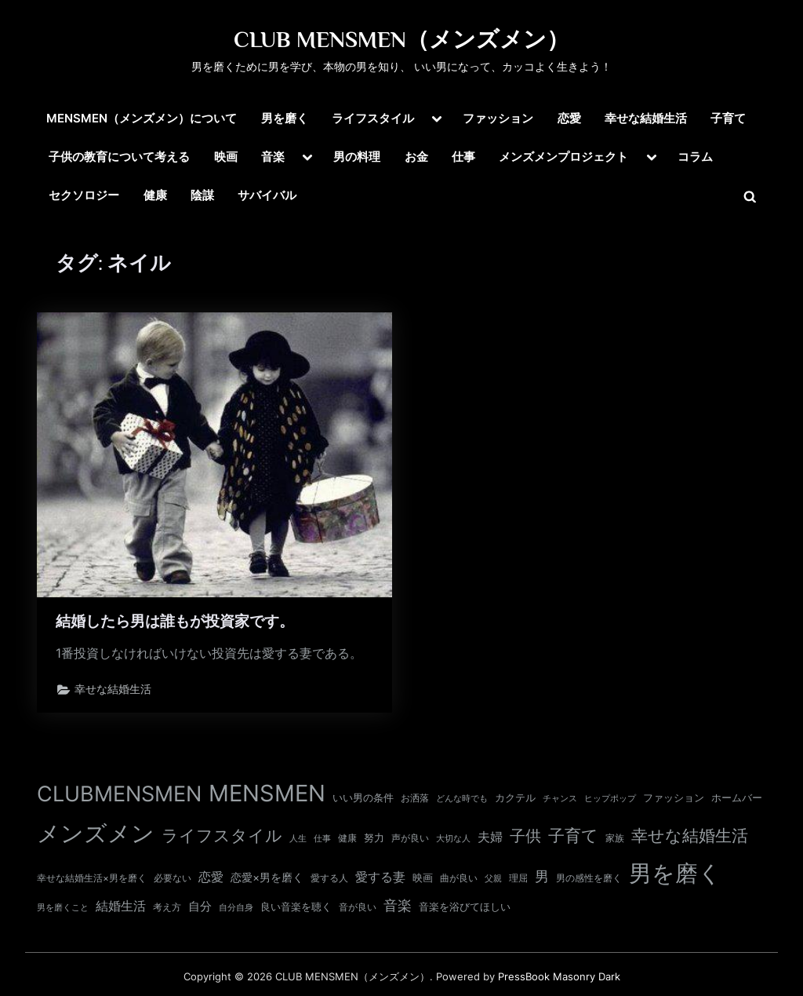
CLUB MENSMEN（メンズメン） (401, 39)
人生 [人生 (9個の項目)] (298, 838)
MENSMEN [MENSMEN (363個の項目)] (267, 793)
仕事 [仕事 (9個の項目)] (322, 838)
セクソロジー (84, 195)
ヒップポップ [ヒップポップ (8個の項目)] (610, 799)
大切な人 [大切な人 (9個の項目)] (453, 838)
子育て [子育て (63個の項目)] (573, 835)
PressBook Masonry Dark (559, 977)
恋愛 (569, 118)
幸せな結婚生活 (646, 118)
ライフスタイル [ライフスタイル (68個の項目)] (222, 835)
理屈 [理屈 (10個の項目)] (518, 878)
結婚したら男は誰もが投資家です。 (175, 621)
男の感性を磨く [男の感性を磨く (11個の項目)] (589, 878)
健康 (155, 195)
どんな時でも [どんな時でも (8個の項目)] (462, 799)
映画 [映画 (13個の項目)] (422, 877)
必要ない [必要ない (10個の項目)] (172, 878)
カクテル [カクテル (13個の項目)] (515, 797)
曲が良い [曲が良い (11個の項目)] (459, 878)
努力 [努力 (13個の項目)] (374, 837)
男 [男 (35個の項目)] (542, 876)
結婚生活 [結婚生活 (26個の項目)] (121, 906)
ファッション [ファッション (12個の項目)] (673, 798)
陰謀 (202, 195)
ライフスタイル (373, 118)
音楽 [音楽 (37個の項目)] (397, 905)
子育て (728, 118)
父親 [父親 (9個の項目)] (493, 878)
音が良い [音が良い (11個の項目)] (357, 907)
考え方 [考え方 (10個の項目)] (167, 907)
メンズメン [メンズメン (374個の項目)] (95, 833)
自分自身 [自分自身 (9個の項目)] (236, 907)
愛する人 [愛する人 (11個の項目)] (329, 878)
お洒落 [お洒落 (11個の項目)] (415, 798)
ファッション (498, 118)
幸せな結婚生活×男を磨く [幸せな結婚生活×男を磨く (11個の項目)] (92, 878)
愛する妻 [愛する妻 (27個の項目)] (380, 877)
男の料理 (356, 156)
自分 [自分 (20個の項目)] (200, 906)
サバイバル (267, 195)
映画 (226, 156)
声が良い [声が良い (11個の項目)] (410, 838)
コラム (695, 156)
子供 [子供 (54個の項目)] (525, 835)
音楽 (273, 156)
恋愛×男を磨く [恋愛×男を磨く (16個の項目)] (267, 877)
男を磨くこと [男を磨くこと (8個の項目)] (63, 908)
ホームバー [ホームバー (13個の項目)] (736, 797)
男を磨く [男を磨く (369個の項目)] (675, 873)
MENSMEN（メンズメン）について (141, 118)
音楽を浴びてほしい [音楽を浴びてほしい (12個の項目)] (465, 907)
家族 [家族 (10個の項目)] (614, 838)
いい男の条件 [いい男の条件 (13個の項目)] (363, 797)
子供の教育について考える (119, 156)
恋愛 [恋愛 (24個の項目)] (210, 877)
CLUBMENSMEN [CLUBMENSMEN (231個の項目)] (119, 794)
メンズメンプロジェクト (563, 156)
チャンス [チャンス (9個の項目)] (560, 798)
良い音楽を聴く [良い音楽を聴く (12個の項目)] (296, 907)
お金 (416, 156)
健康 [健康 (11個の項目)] (347, 838)
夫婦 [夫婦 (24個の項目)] (490, 837)
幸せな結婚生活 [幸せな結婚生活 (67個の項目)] (689, 835)
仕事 (463, 156)
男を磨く (284, 118)
